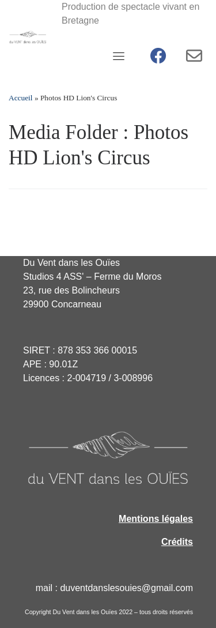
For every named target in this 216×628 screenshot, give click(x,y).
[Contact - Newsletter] (194, 58)
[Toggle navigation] (118, 55)
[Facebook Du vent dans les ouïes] (158, 58)
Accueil (21, 97)
